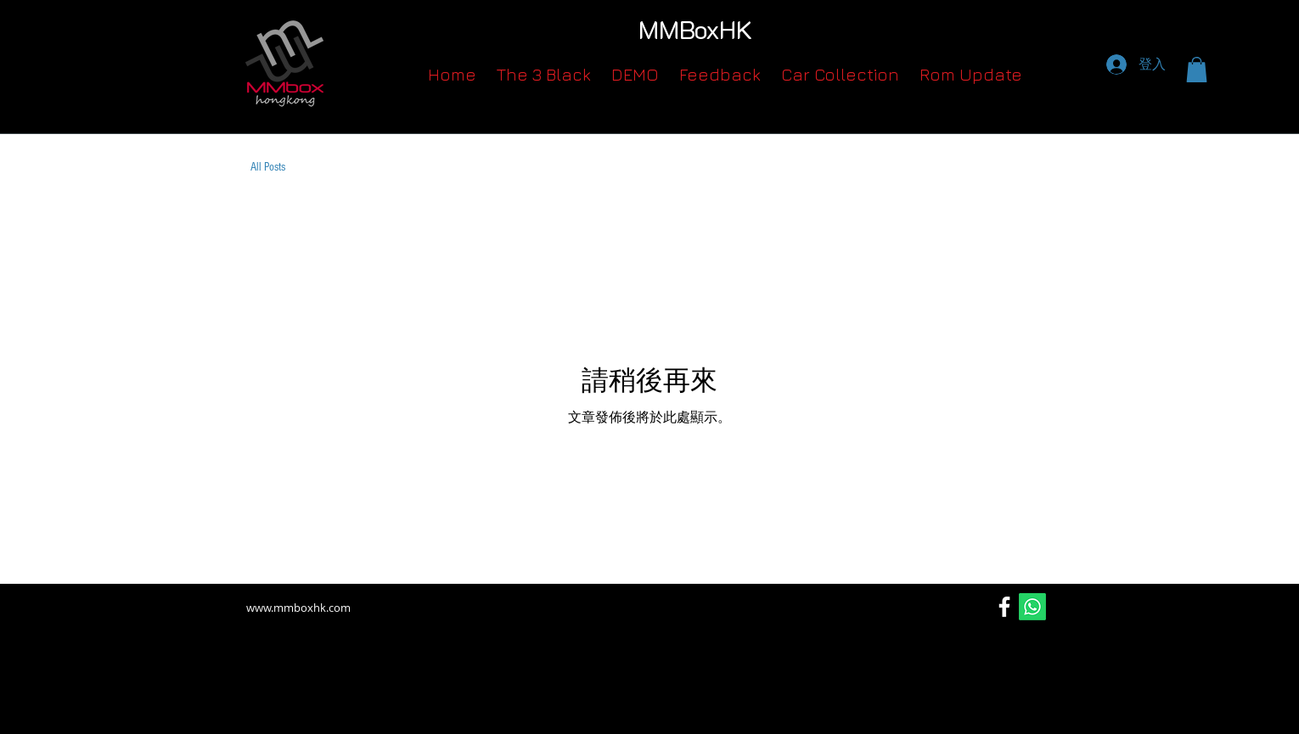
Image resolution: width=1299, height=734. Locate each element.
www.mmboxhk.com (298, 607)
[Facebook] (1004, 606)
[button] (1196, 69)
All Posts (267, 167)
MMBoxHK (695, 29)
